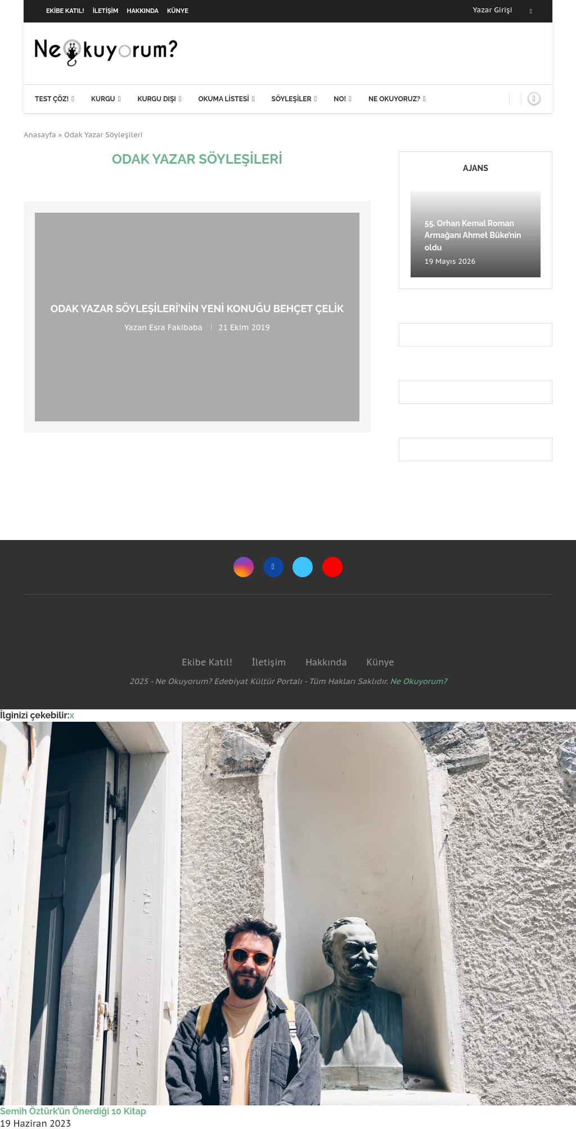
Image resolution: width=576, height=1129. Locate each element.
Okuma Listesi (223, 99)
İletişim (106, 11)
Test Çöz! (52, 99)
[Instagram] (243, 567)
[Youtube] (332, 567)
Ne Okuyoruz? (394, 99)
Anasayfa (40, 135)
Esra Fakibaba (175, 327)
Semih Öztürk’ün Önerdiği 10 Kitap (73, 1111)
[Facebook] (531, 11)
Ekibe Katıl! (65, 11)
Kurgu (103, 99)
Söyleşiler (292, 99)
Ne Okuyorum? (418, 681)
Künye (177, 11)
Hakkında (143, 11)
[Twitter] (302, 567)
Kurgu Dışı (156, 99)
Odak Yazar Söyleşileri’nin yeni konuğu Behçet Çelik (197, 308)
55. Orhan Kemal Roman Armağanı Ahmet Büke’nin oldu (473, 235)
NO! (340, 99)
